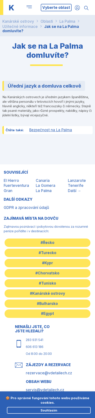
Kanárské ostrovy (18, 21)
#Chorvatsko (47, 273)
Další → (74, 191)
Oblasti (47, 21)
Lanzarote (77, 180)
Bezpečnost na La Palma (50, 130)
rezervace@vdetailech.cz (49, 373)
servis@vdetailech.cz (45, 390)
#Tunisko (47, 283)
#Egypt (47, 313)
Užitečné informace (20, 26)
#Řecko (47, 242)
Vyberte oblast (56, 7)
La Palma (67, 21)
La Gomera (45, 185)
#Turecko (47, 253)
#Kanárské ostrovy (47, 293)
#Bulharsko (47, 303)
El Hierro (11, 180)
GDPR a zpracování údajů (26, 207)
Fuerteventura (16, 185)
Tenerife (76, 185)
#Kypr (47, 263)
